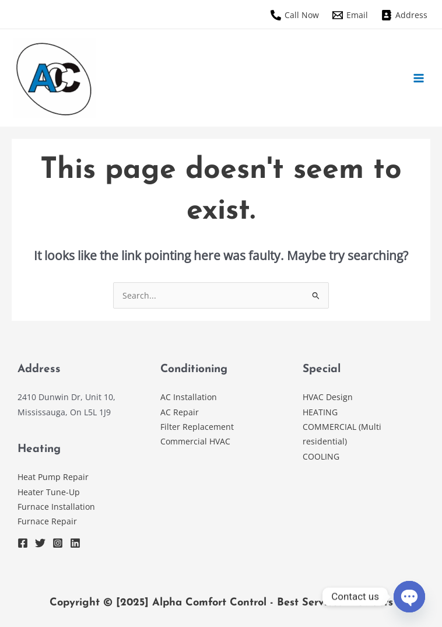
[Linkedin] (75, 543)
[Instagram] (57, 543)
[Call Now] (294, 15)
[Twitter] (40, 543)
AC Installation (188, 396)
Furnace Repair (47, 521)
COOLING (322, 456)
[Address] (404, 15)
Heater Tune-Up (48, 492)
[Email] (350, 15)
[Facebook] (22, 543)
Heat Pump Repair (53, 476)
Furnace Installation (56, 506)
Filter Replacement (197, 426)
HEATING (320, 412)
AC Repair (179, 412)
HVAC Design (329, 396)
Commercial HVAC (195, 441)
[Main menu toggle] (419, 78)
